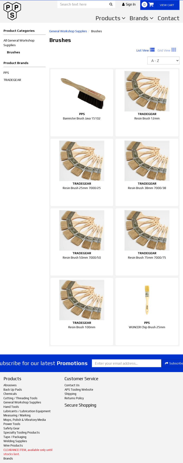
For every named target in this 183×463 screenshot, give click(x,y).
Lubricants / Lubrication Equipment (27, 411)
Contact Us (72, 385)
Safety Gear (11, 428)
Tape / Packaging (14, 437)
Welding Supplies (15, 441)
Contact (169, 18)
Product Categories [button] (19, 30)
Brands (142, 18)
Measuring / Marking (17, 415)
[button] (129, 4)
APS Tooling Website (79, 389)
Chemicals (10, 393)
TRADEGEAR (12, 80)
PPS (6, 72)
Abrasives (10, 385)
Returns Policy (74, 398)
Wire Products (13, 445)
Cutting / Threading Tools (20, 398)
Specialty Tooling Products (21, 432)
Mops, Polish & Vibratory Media (24, 419)
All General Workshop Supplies (18, 43)
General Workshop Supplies (68, 31)
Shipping (70, 393)
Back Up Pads (12, 389)
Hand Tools (11, 406)
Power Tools (11, 424)
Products (111, 18)
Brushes (13, 52)
